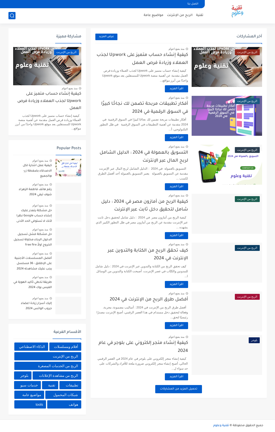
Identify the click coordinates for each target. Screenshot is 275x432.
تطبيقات (72, 385)
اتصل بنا (192, 4)
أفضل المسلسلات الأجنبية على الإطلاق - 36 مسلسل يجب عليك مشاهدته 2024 (33, 264)
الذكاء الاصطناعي (32, 347)
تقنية (199, 15)
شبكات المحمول (65, 395)
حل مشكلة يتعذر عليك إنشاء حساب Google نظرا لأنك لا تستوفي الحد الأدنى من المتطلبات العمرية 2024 (33, 216)
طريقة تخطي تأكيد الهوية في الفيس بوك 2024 (32, 285)
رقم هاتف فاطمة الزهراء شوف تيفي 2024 (35, 192)
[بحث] (11, 15)
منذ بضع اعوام (177, 49)
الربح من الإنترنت (180, 15)
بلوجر (24, 376)
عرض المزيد (106, 36)
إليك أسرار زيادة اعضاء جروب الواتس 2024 (36, 306)
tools (39, 404)
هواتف (73, 404)
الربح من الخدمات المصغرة (58, 366)
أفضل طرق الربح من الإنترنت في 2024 (149, 299)
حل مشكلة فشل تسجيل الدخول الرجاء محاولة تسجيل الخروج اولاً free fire (33, 240)
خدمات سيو (29, 385)
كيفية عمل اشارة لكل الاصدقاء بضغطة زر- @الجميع (37, 171)
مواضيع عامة (153, 15)
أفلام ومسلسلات (66, 347)
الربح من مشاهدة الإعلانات (58, 376)
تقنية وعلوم (221, 425)
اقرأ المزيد (176, 88)
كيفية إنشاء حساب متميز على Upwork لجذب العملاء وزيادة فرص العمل (49, 101)
